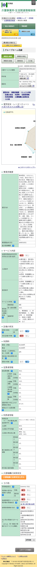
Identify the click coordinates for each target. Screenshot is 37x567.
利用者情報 (9, 97)
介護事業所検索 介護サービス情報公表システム (18, 11)
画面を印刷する (9, 42)
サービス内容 (26, 92)
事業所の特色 (21, 56)
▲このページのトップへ (27, 167)
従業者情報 (26, 94)
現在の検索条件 (8, 26)
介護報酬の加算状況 (22, 97)
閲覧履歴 (23, 26)
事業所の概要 (8, 56)
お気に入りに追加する (12, 45)
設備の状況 (9, 94)
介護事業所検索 (9, 20)
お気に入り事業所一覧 (10, 32)
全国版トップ (21, 18)
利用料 (17, 94)
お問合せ (4, 558)
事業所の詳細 (8, 61)
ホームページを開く (27, 86)
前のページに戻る (8, 18)
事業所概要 (15, 92)
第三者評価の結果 (28, 504)
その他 (30, 61)
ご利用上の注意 (22, 556)
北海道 (31, 18)
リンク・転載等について (8, 556)
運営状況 (20, 61)
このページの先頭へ (24, 550)
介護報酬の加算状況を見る (13, 477)
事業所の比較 (27, 32)
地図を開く (24, 78)
